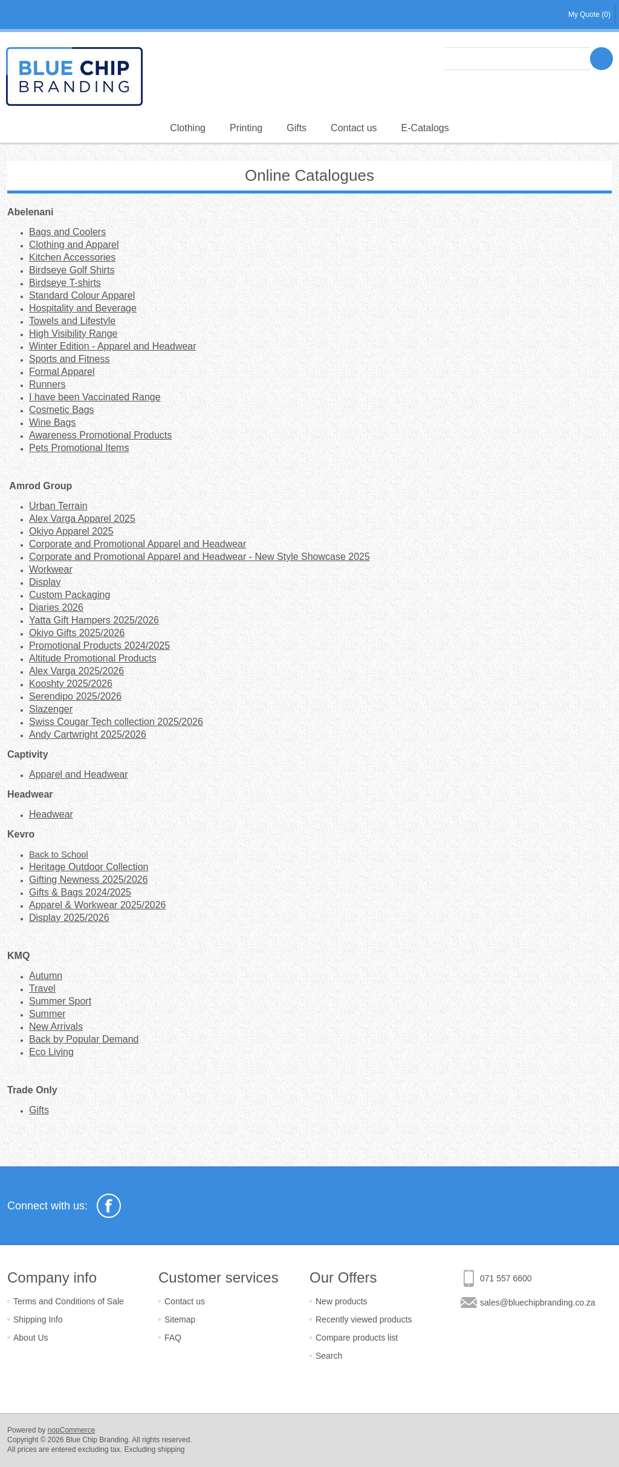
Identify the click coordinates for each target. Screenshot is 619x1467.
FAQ (172, 1337)
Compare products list (357, 1337)
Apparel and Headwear (78, 774)
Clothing (188, 128)
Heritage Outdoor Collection (88, 867)
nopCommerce (72, 1430)
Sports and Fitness (69, 359)
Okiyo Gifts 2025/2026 (77, 633)
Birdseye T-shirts (65, 283)
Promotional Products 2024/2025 (99, 645)
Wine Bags (52, 422)
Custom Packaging (69, 595)
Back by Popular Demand (83, 1039)
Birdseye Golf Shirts (71, 270)
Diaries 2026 (56, 607)
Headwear (51, 814)
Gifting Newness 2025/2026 (88, 879)
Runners (47, 384)
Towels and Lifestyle (72, 321)
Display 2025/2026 (69, 917)
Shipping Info (38, 1319)
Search (329, 1356)
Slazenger (51, 709)
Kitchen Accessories (72, 257)
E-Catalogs (425, 128)
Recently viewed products (364, 1319)
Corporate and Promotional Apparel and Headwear (137, 544)
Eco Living (51, 1052)
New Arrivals (56, 1026)
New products (342, 1301)
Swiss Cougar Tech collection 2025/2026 (116, 722)
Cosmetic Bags (61, 410)
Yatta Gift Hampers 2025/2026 (94, 620)
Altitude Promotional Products (93, 658)
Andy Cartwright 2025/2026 (87, 734)
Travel (42, 988)
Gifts (296, 128)
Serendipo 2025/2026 (75, 696)
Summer (47, 1014)
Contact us (354, 128)
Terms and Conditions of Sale (68, 1301)
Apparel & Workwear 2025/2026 (97, 905)
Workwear (51, 569)
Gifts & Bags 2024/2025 (80, 892)
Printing (246, 128)
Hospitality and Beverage (83, 308)
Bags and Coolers (67, 232)
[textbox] (517, 58)
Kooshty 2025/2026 (70, 683)
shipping (171, 1449)
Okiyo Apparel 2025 (71, 531)
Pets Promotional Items (79, 448)
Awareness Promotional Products (100, 435)
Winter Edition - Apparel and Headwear (112, 346)
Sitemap (179, 1319)
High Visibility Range (73, 333)
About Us (30, 1337)
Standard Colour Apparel (82, 295)
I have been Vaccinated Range (95, 397)
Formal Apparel (62, 371)
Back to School (58, 854)
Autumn (45, 976)
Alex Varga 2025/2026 (76, 671)
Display (44, 582)
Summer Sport (60, 1001)
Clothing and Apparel (74, 244)
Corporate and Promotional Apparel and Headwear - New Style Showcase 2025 (199, 556)
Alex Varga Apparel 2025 (82, 518)
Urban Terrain (58, 506)
